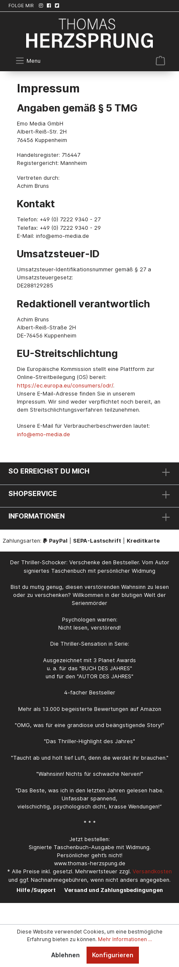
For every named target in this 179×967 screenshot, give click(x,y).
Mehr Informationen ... (125, 939)
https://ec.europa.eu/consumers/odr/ (65, 385)
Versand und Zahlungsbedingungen (113, 890)
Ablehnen (65, 955)
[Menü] (28, 61)
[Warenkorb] (160, 60)
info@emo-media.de (43, 434)
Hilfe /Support (36, 890)
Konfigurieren (112, 955)
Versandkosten (152, 871)
